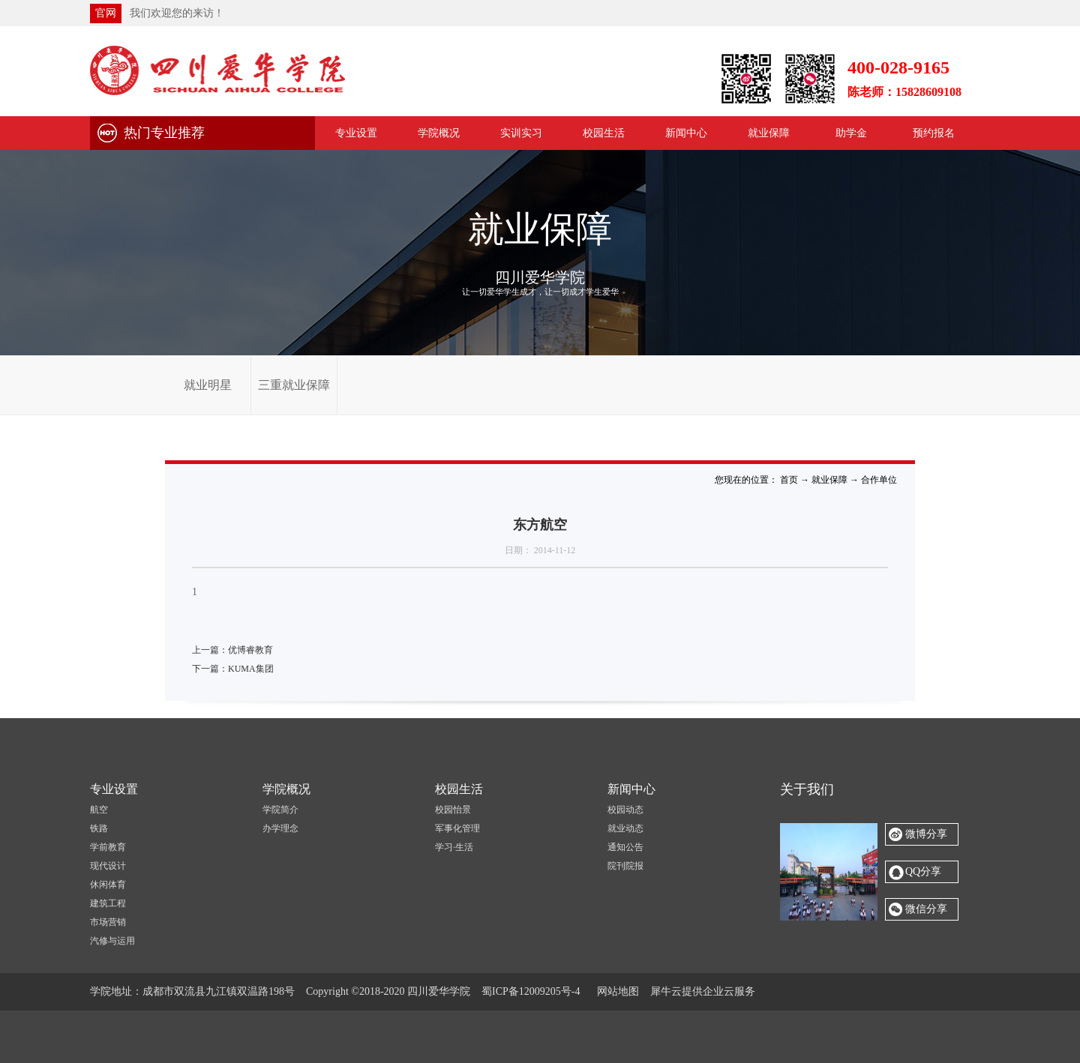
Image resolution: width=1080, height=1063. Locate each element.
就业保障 (830, 480)
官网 (105, 13)
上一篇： (232, 650)
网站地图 (615, 991)
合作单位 (879, 480)
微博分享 (926, 834)
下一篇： (233, 668)
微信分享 (926, 909)
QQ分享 (923, 871)
